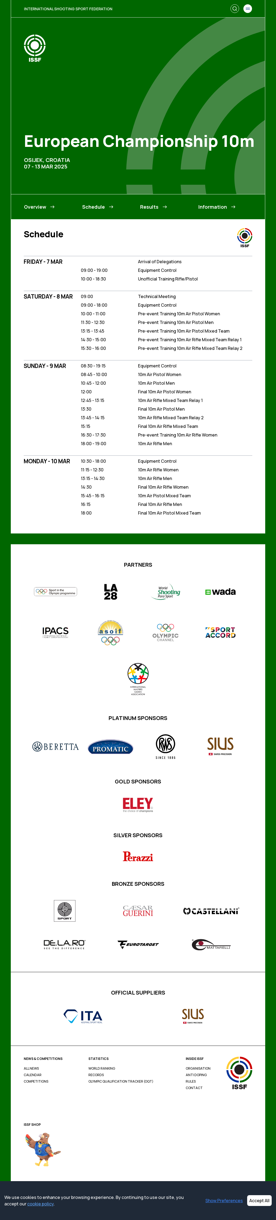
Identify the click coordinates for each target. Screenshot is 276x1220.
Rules (191, 1081)
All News (31, 1068)
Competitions (36, 1081)
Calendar (33, 1075)
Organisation (198, 1068)
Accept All (259, 1201)
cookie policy (40, 1204)
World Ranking (101, 1068)
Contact (194, 1088)
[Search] (234, 8)
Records (96, 1075)
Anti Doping (196, 1075)
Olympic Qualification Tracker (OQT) (120, 1081)
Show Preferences (224, 1201)
